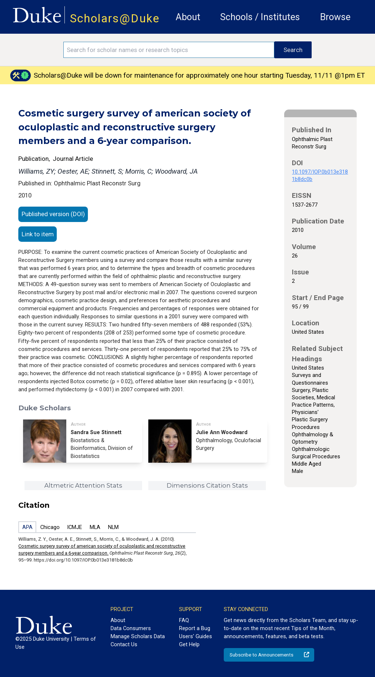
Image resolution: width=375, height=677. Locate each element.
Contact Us (124, 644)
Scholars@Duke (115, 18)
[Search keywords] (168, 50)
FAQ (184, 620)
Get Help (189, 644)
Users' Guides (195, 636)
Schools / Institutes (260, 17)
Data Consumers (131, 628)
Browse (335, 17)
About (188, 17)
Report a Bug (194, 628)
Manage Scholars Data (138, 636)
